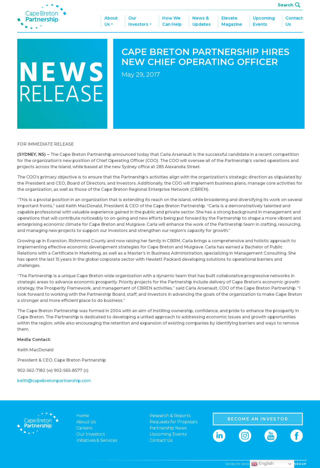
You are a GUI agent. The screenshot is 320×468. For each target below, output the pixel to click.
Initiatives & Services (96, 440)
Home (82, 415)
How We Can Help (172, 21)
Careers (84, 428)
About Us (111, 21)
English (262, 464)
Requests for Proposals (173, 421)
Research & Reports (170, 415)
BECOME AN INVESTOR (257, 419)
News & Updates (201, 21)
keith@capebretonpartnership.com (54, 380)
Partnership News (168, 428)
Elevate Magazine (231, 21)
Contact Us (294, 21)
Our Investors (138, 21)
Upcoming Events (264, 21)
